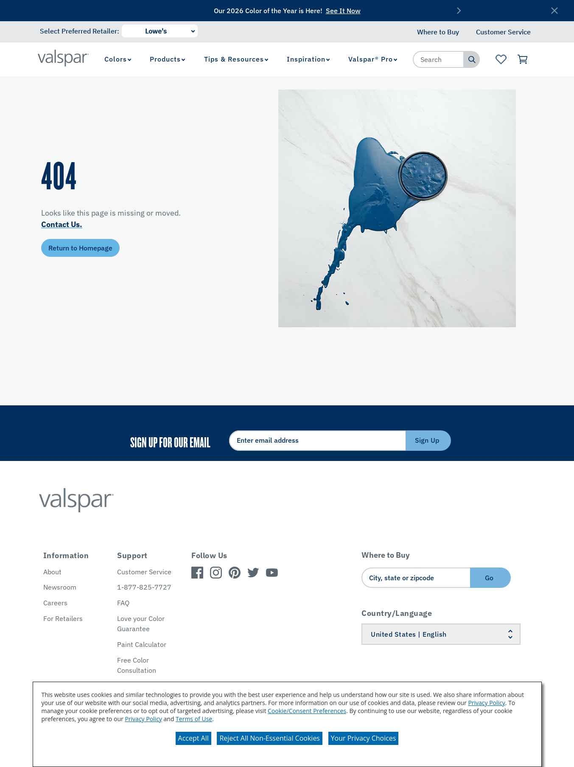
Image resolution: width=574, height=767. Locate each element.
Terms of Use (194, 719)
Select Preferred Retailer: (79, 31)
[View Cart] (523, 59)
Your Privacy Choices (363, 738)
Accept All (193, 738)
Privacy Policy (486, 703)
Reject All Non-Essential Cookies (269, 738)
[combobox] (439, 59)
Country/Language (396, 613)
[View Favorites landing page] (501, 59)
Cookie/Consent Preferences (307, 711)
